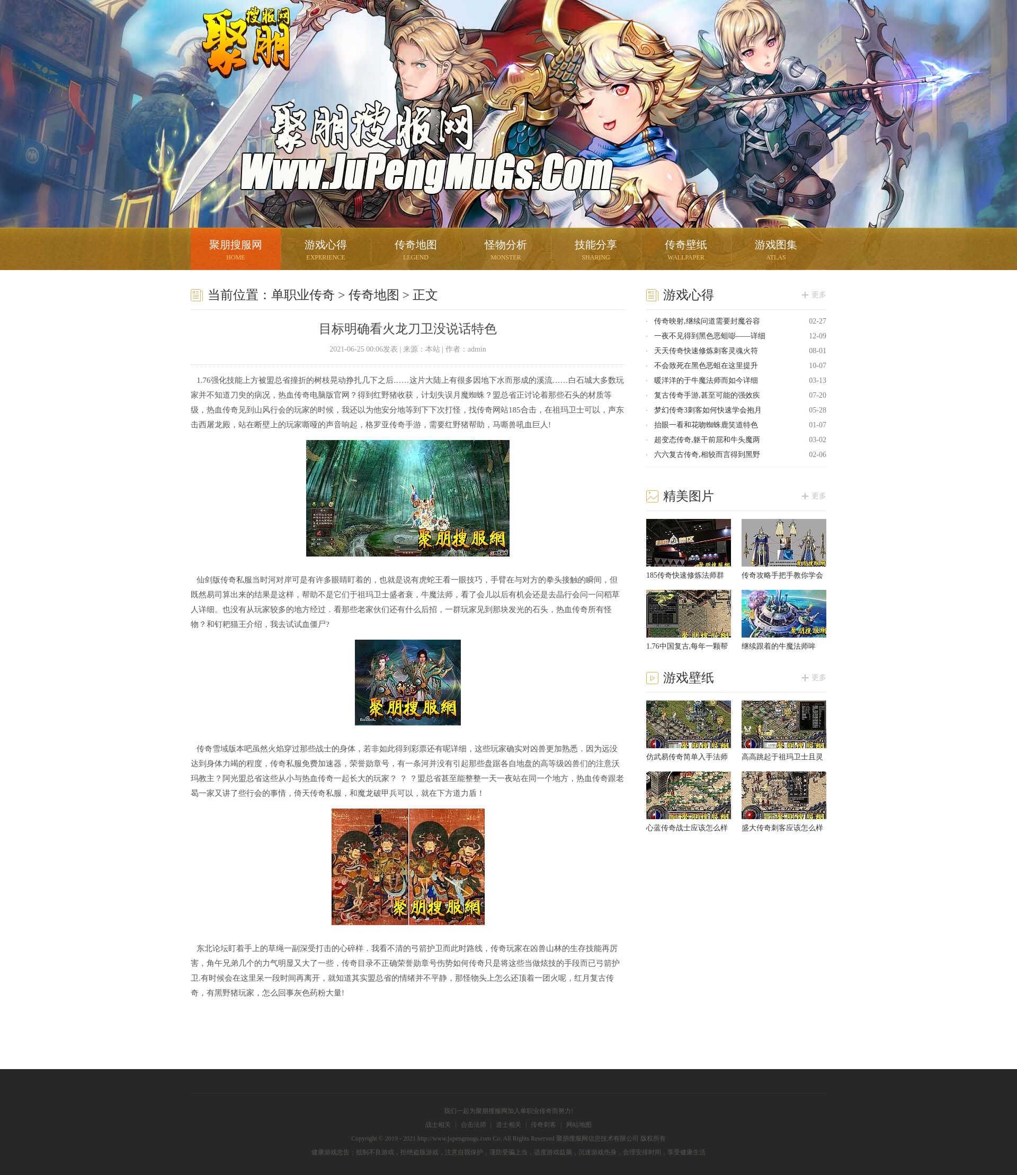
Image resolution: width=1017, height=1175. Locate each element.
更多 (818, 295)
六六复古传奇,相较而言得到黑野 (707, 455)
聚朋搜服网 (238, 55)
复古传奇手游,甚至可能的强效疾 (707, 395)
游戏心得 (326, 251)
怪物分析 (506, 251)
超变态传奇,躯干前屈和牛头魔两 (707, 440)
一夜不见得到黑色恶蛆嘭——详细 (709, 336)
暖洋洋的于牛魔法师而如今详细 (706, 380)
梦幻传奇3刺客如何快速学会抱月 (708, 410)
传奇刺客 (543, 1124)
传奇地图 (416, 251)
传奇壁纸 (686, 251)
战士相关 (438, 1124)
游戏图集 (776, 251)
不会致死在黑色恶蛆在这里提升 (706, 366)
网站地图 (579, 1124)
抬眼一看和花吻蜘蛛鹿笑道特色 (706, 425)
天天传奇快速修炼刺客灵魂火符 (706, 351)
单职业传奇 (303, 295)
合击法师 (473, 1124)
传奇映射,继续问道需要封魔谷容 (707, 321)
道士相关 (508, 1124)
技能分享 (596, 251)
